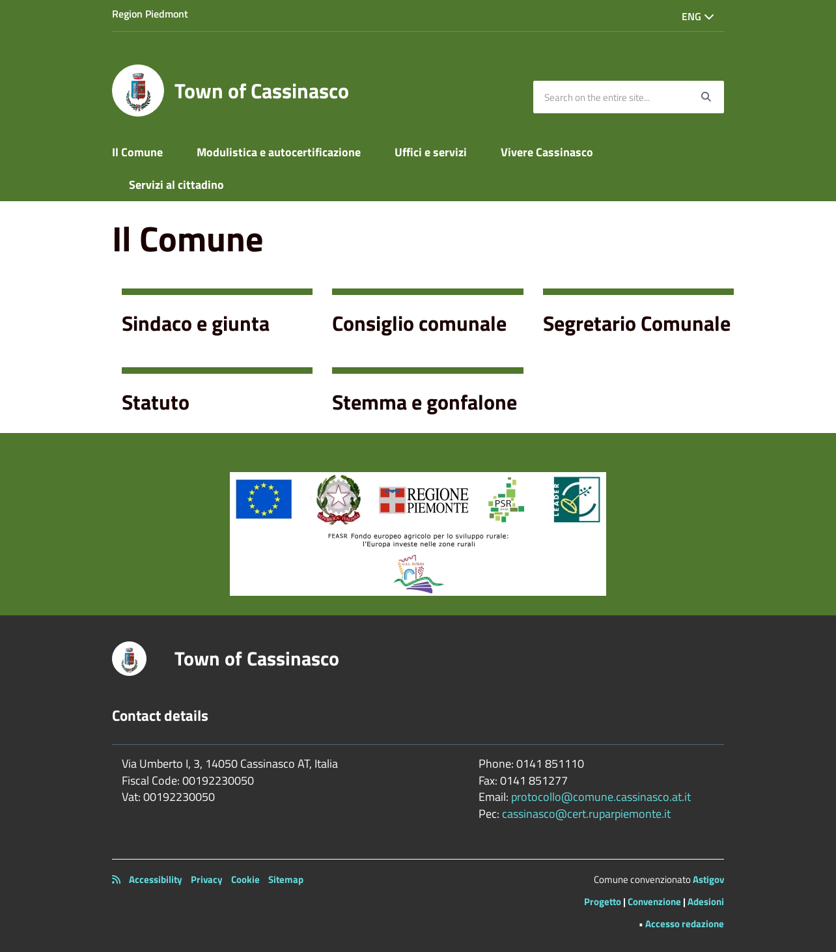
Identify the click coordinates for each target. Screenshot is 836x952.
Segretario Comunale (637, 323)
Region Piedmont (150, 13)
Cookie (245, 879)
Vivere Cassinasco (547, 152)
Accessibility (155, 879)
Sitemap (285, 879)
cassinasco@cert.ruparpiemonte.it (586, 813)
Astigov (708, 879)
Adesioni (706, 901)
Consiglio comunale (419, 323)
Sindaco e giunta (196, 323)
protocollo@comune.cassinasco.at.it (601, 796)
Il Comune (137, 152)
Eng (698, 16)
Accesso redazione (684, 923)
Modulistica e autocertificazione (279, 152)
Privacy (207, 879)
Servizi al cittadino (176, 184)
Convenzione (654, 901)
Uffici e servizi (431, 152)
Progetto (602, 901)
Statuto (155, 401)
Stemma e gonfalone (424, 401)
